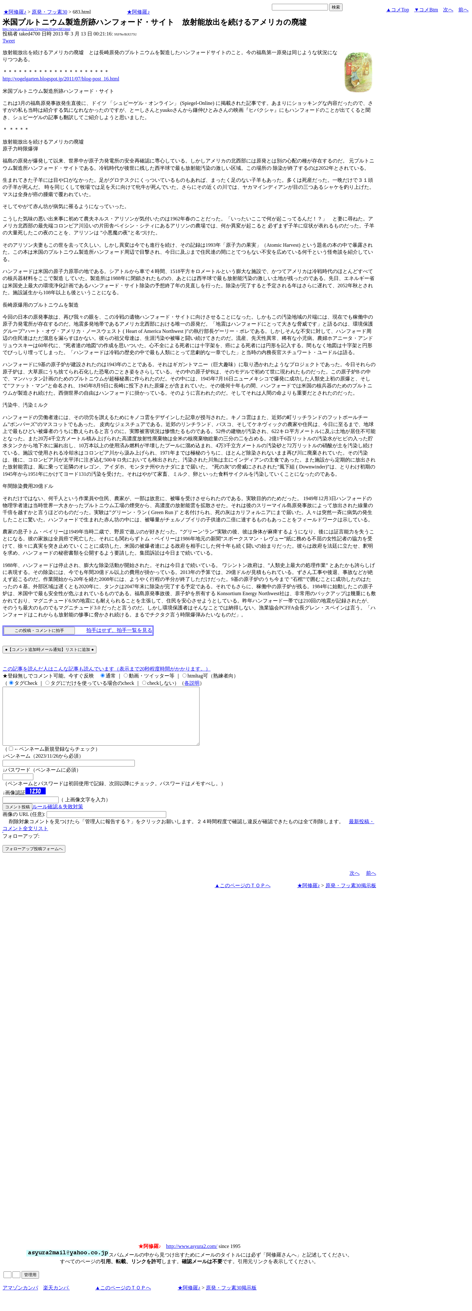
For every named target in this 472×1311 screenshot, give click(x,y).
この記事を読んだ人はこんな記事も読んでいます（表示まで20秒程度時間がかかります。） (107, 668)
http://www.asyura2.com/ (192, 1257)
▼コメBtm (426, 9)
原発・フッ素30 (49, 12)
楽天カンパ (56, 1299)
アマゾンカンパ (20, 1299)
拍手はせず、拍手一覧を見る (119, 630)
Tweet (9, 40)
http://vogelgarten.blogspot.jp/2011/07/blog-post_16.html (61, 78)
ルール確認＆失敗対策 (57, 818)
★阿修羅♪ (14, 12)
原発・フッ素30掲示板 (350, 897)
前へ (463, 9)
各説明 (192, 683)
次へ (448, 9)
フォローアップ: (21, 847)
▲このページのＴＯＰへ (243, 897)
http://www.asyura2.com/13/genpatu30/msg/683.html (36, 29)
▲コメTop (397, 9)
